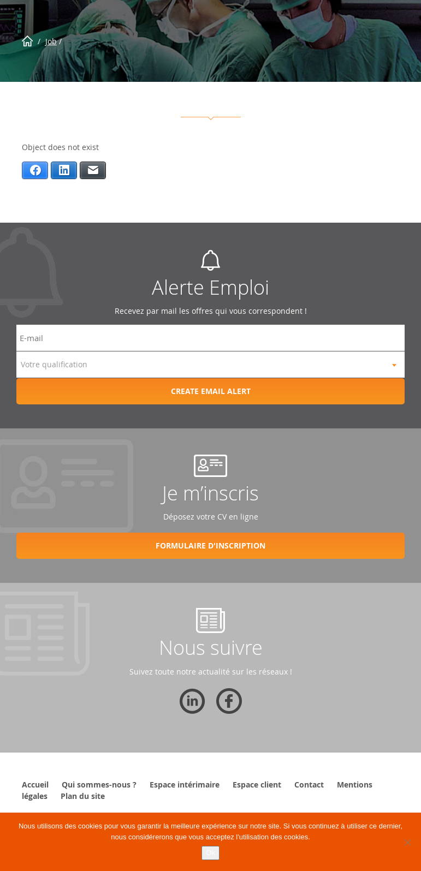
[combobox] (210, 364)
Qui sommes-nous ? (99, 784)
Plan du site (83, 796)
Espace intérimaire (185, 784)
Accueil (35, 784)
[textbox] (210, 364)
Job (51, 41)
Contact (309, 784)
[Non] (407, 842)
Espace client (257, 784)
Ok (210, 853)
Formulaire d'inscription (210, 545)
